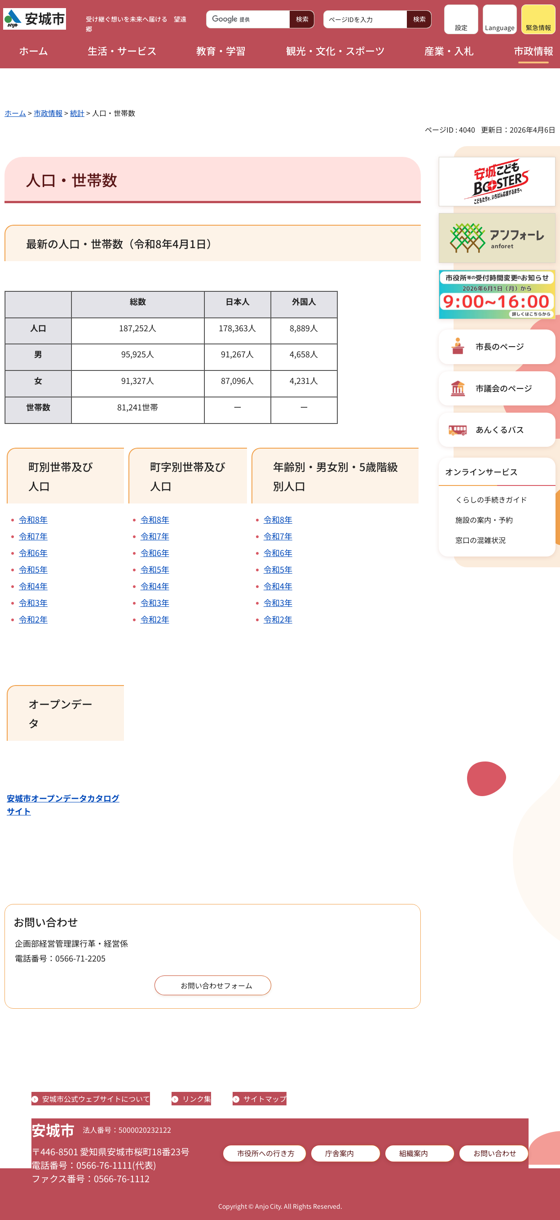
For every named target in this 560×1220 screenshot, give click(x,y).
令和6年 (33, 552)
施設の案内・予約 (484, 519)
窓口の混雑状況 (480, 539)
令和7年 (33, 536)
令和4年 (33, 586)
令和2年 (33, 619)
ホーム (15, 112)
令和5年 (33, 569)
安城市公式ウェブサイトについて (96, 1098)
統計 (77, 112)
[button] (461, 19)
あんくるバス (500, 429)
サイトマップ (265, 1098)
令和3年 (33, 602)
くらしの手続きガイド (491, 499)
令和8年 (33, 519)
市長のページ (500, 346)
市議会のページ (504, 388)
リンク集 (196, 1098)
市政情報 (48, 112)
